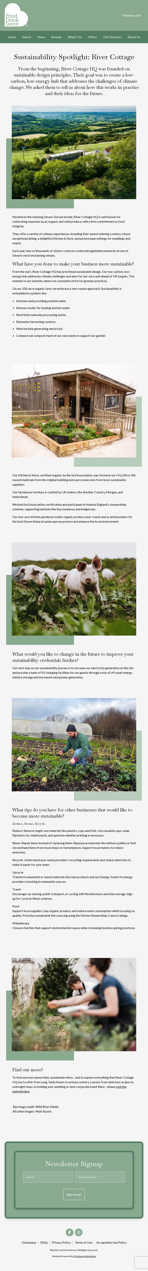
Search (26, 37)
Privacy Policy (61, 1242)
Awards (56, 37)
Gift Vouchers (112, 37)
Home (12, 37)
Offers (92, 37)
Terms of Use (83, 1242)
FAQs (44, 1242)
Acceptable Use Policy (111, 1242)
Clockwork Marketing (85, 1256)
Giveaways (29, 1242)
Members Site (131, 15)
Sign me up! (74, 1194)
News (41, 37)
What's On (75, 37)
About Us (134, 37)
